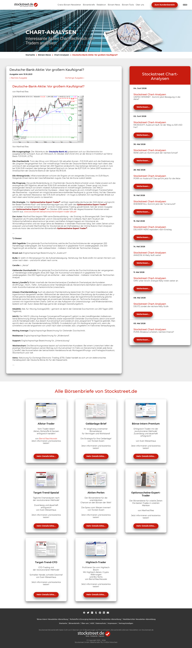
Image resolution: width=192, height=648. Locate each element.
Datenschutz (101, 623)
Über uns (85, 623)
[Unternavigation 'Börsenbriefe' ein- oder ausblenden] (89, 5)
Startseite (30, 55)
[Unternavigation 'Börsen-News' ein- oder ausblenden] (114, 5)
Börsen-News (44, 55)
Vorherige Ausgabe (74, 78)
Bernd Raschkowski (48, 438)
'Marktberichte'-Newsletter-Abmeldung (139, 619)
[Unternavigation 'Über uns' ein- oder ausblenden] (140, 5)
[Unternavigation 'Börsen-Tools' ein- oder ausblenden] (128, 5)
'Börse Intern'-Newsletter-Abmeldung (52, 619)
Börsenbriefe (74, 623)
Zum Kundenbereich (165, 5)
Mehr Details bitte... (46, 456)
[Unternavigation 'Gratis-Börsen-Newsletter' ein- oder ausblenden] (69, 5)
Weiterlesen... (143, 107)
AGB (92, 623)
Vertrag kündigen (126, 623)
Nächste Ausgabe (19, 78)
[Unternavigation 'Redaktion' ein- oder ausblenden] (101, 5)
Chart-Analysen (61, 55)
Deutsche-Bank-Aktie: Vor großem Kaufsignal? (95, 55)
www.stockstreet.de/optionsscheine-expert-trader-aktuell (50, 211)
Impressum (112, 623)
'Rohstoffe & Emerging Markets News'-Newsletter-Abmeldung (95, 619)
